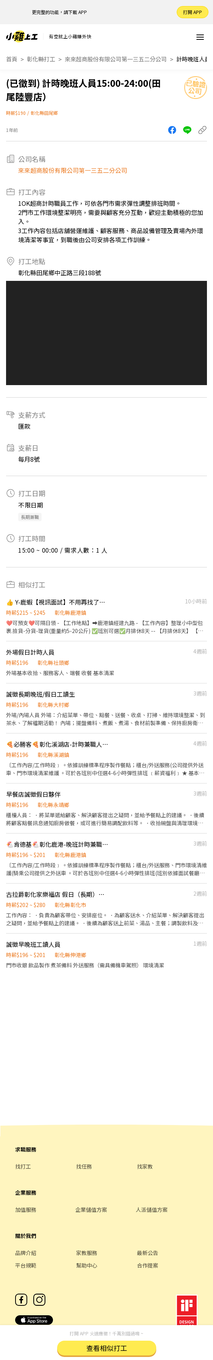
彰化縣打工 (41, 59)
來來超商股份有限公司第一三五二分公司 (116, 59)
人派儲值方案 (152, 1209)
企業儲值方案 (91, 1209)
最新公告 (147, 1253)
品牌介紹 (25, 1253)
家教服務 (86, 1253)
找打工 (23, 1166)
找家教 (145, 1166)
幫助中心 (86, 1265)
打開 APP (192, 12)
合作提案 (147, 1265)
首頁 (11, 59)
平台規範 (25, 1265)
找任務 (84, 1166)
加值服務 (25, 1209)
